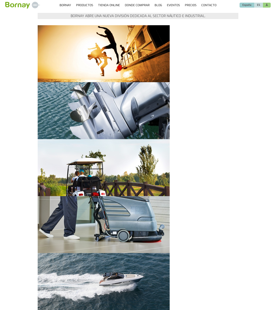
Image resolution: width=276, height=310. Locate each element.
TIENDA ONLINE (109, 5)
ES (258, 5)
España (246, 5)
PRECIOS (190, 5)
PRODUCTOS (84, 5)
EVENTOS (173, 5)
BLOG (158, 5)
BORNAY (65, 5)
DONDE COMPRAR (137, 5)
